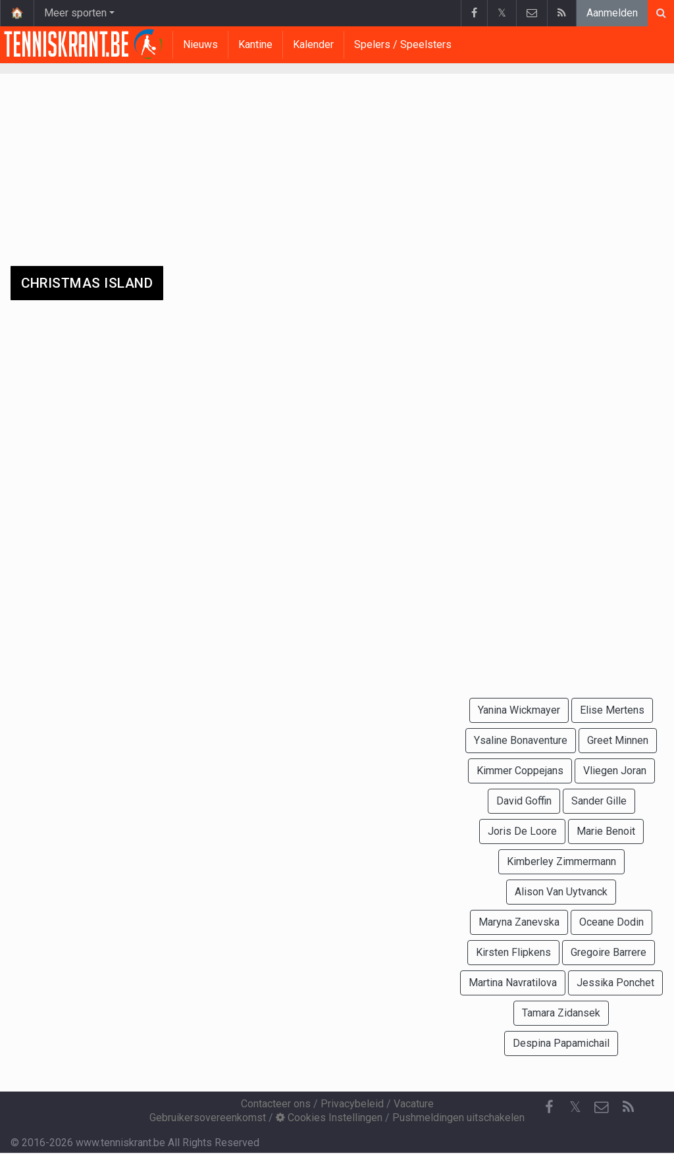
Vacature (414, 1103)
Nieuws (200, 44)
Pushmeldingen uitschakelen (458, 1117)
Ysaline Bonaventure (520, 740)
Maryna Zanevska (519, 922)
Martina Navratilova (513, 982)
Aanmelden (612, 13)
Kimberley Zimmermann (561, 861)
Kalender (313, 44)
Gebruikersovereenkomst (207, 1117)
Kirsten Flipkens (513, 952)
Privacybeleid (352, 1103)
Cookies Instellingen (329, 1117)
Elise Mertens (612, 710)
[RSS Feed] (628, 1107)
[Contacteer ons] (601, 1107)
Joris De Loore (522, 831)
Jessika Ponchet (615, 982)
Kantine (255, 44)
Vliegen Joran (614, 770)
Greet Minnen (617, 740)
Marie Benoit (606, 831)
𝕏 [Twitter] (575, 1107)
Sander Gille (599, 801)
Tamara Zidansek (561, 1013)
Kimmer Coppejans (520, 770)
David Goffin (524, 801)
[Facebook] (549, 1107)
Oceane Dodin (611, 922)
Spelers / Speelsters (403, 44)
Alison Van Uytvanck (561, 891)
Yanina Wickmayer (519, 710)
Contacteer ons (276, 1103)
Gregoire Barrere (608, 952)
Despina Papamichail (561, 1043)
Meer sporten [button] (75, 13)
